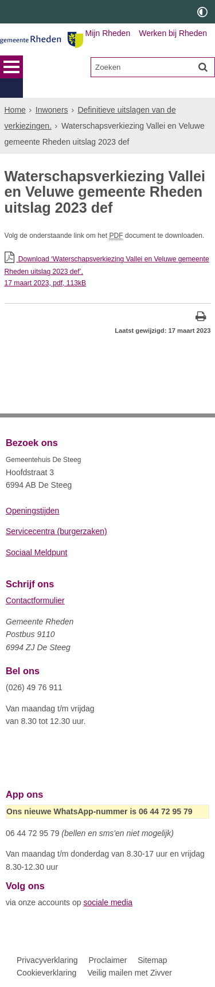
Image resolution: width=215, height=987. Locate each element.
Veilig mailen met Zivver (129, 972)
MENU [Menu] (11, 66)
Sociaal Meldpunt (36, 551)
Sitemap (152, 959)
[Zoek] (203, 67)
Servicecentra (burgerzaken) (56, 531)
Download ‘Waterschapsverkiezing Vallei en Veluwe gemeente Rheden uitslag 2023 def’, (108, 269)
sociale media (107, 902)
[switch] (202, 12)
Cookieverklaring (46, 972)
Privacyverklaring (47, 959)
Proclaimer (107, 959)
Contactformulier (35, 600)
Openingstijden (32, 510)
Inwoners (52, 90)
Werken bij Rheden (173, 33)
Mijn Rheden (108, 33)
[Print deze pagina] (201, 318)
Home (15, 90)
